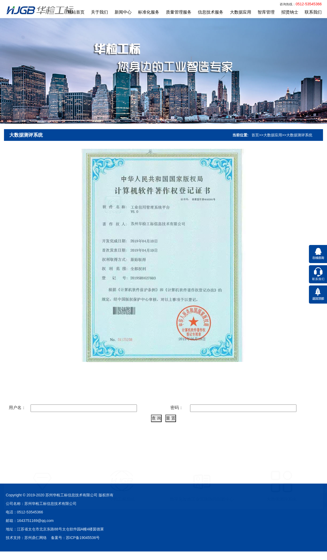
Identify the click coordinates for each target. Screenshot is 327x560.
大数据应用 (240, 12)
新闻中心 (123, 12)
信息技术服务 (210, 12)
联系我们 (313, 12)
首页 (255, 145)
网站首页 (76, 12)
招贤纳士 (289, 12)
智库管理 (266, 12)
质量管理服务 (178, 12)
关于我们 (99, 12)
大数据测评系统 (26, 145)
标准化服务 (148, 12)
